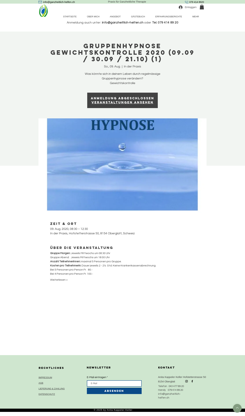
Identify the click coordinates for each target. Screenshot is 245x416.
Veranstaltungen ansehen (122, 102)
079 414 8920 (196, 2)
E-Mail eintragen (96, 377)
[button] (202, 6)
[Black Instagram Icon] (186, 381)
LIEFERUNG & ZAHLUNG (52, 388)
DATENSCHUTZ (47, 394)
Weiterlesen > (59, 279)
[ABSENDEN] (114, 391)
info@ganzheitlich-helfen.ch (59, 2)
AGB (41, 383)
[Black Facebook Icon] (192, 381)
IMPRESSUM (45, 377)
